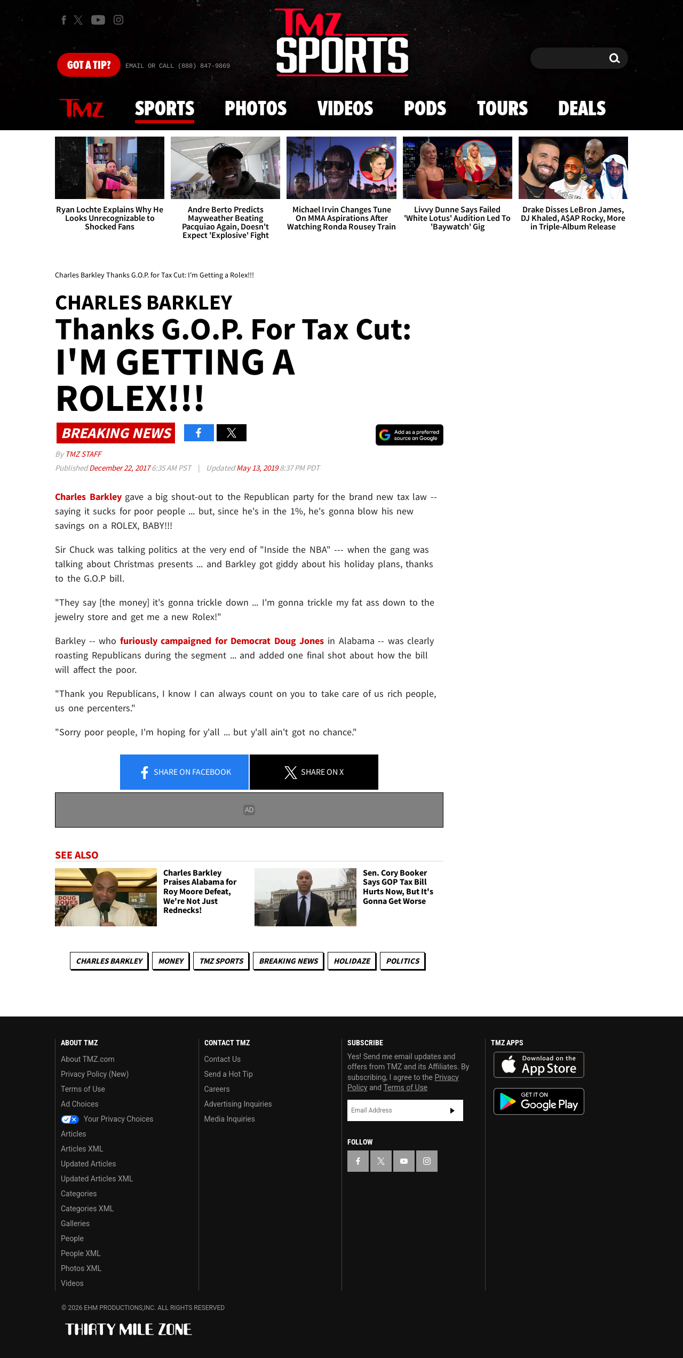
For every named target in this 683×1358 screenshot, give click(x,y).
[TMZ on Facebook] (64, 20)
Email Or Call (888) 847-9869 (177, 66)
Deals (582, 109)
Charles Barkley (109, 961)
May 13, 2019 (258, 468)
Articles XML (82, 1149)
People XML (81, 1253)
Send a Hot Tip (228, 1074)
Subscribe (452, 1110)
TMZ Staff (83, 454)
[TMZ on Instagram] (118, 20)
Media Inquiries (229, 1119)
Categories (79, 1193)
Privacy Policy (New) (95, 1074)
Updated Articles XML (97, 1178)
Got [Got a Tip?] (88, 66)
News (81, 109)
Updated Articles (88, 1164)
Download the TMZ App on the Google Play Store (539, 1101)
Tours (502, 109)
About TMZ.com (88, 1059)
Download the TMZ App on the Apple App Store (539, 1065)
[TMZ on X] (80, 20)
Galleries (75, 1223)
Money (170, 961)
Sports (164, 109)
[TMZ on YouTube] (404, 1161)
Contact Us (222, 1059)
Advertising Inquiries (238, 1104)
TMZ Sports (221, 961)
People (72, 1238)
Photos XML (81, 1268)
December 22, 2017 (120, 468)
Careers (217, 1089)
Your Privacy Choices (107, 1119)
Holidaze (351, 961)
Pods (425, 109)
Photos (256, 109)
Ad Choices (80, 1104)
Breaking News (288, 961)
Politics (402, 961)
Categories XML (87, 1208)
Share (184, 772)
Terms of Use (83, 1089)
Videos (345, 109)
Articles (73, 1134)
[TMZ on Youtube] (98, 19)
